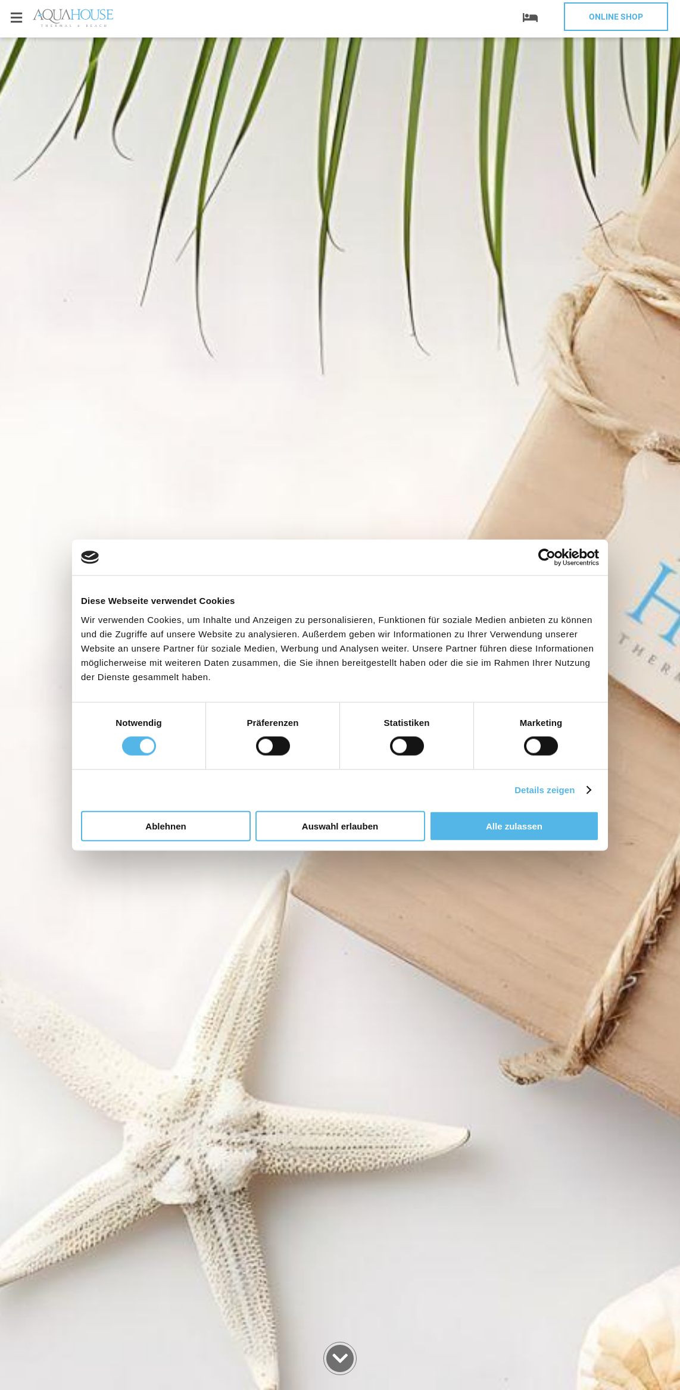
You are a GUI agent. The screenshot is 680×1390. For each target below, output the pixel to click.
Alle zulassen (514, 826)
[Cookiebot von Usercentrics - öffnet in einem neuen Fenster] (547, 557)
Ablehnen (165, 826)
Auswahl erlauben (340, 826)
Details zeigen (544, 790)
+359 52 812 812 (83, 46)
